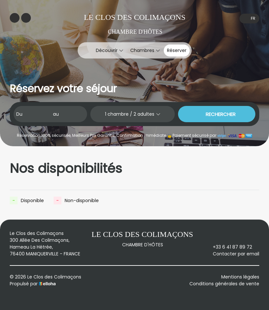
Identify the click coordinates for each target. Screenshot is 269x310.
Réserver (176, 50)
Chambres (145, 50)
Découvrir (109, 50)
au (56, 114)
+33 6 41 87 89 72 (228, 247)
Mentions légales (240, 277)
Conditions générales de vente (224, 283)
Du (19, 114)
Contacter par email (232, 254)
